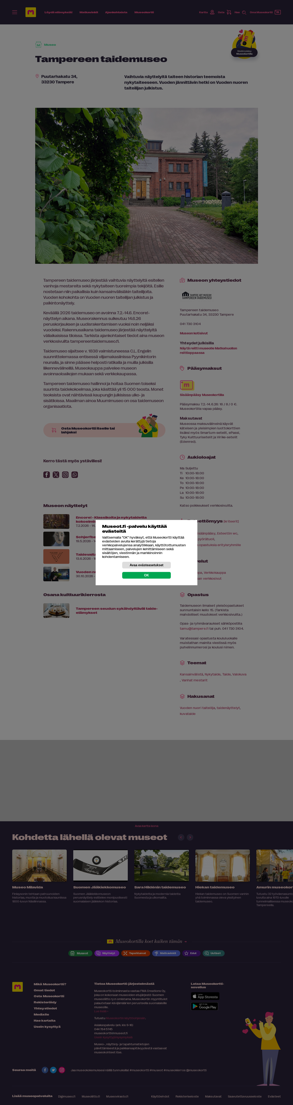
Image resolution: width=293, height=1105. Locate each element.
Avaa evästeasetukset (146, 565)
